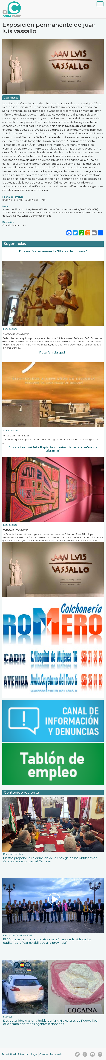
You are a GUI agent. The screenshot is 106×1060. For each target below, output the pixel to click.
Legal (34, 1054)
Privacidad (23, 1054)
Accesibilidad (9, 1054)
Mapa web (56, 1054)
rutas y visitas (10, 430)
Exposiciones (11, 97)
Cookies (43, 1054)
